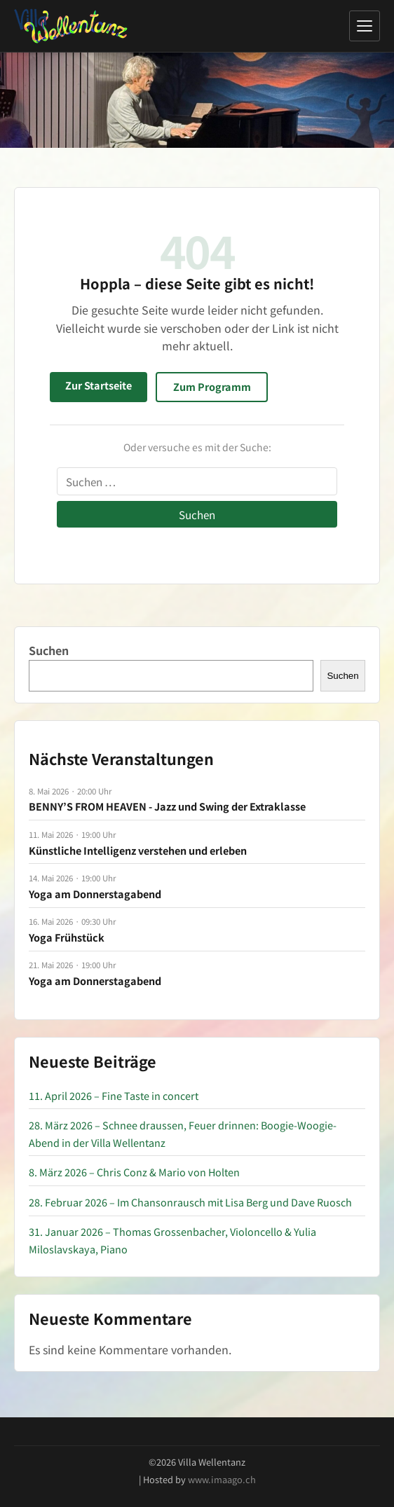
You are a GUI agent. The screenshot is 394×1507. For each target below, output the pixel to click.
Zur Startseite (98, 385)
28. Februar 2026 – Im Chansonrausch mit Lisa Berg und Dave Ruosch (190, 1202)
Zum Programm (212, 386)
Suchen (49, 650)
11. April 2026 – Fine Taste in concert (113, 1095)
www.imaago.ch (222, 1479)
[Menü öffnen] (364, 26)
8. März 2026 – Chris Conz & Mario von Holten (134, 1171)
